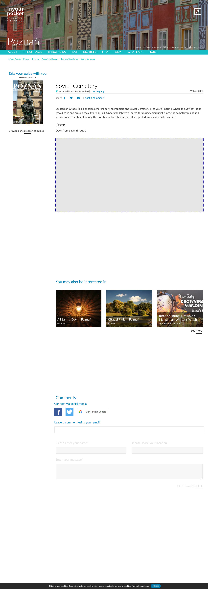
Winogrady (98, 91)
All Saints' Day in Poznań (74, 319)
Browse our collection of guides (26, 131)
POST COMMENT (189, 472)
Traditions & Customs (170, 324)
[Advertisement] (129, 70)
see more (196, 330)
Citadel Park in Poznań (123, 319)
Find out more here (140, 586)
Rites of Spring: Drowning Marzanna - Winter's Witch (178, 317)
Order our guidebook (27, 77)
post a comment (94, 98)
